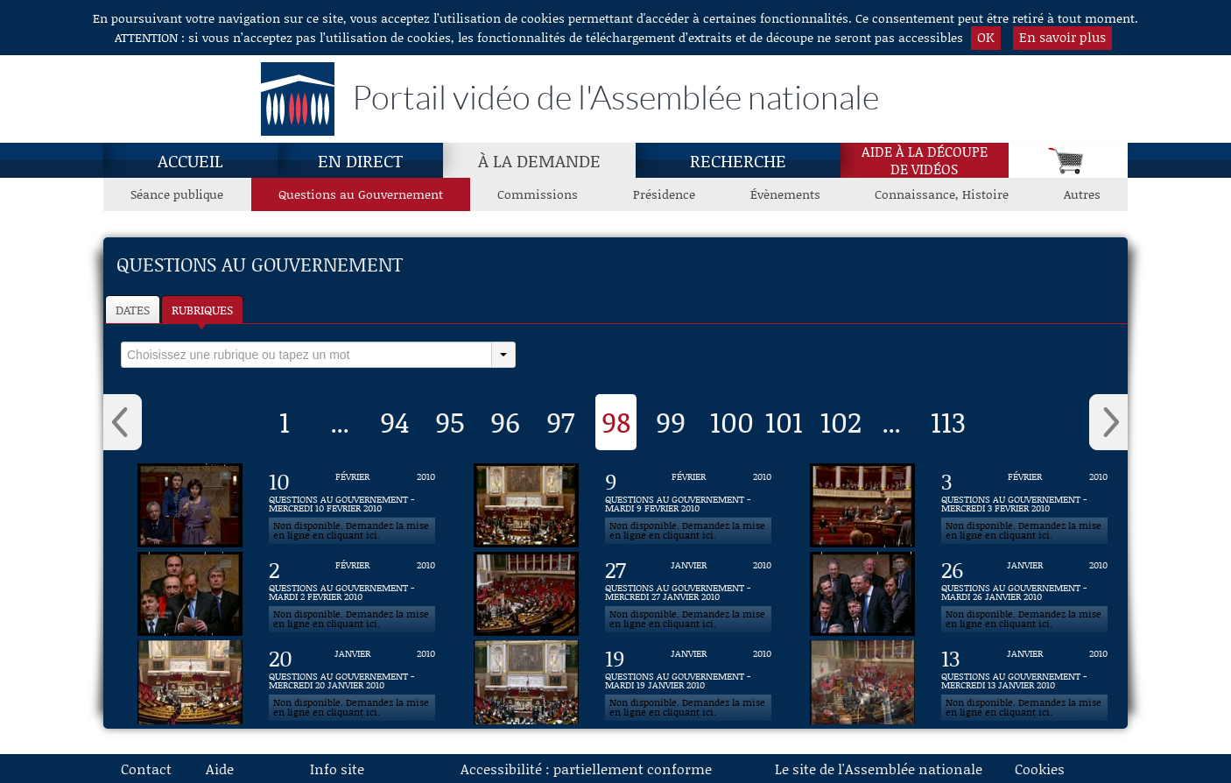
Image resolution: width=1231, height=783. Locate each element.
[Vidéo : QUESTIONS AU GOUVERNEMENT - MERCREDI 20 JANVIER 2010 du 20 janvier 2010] (352, 682)
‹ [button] (122, 422)
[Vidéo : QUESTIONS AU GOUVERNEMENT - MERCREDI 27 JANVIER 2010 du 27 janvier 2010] (688, 594)
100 (732, 421)
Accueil (190, 160)
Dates (133, 309)
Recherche (738, 160)
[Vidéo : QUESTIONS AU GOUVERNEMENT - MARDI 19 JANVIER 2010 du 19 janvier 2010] (688, 682)
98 (615, 421)
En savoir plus (1062, 36)
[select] (306, 355)
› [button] (1108, 422)
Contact (146, 768)
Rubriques (202, 309)
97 (560, 421)
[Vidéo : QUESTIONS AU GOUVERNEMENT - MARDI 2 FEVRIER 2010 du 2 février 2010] (352, 594)
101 (784, 421)
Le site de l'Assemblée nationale (878, 768)
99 (671, 421)
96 (505, 421)
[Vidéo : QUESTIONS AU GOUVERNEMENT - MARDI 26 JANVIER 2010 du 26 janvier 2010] (1024, 594)
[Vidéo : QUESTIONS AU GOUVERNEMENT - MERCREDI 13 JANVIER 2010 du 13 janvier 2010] (1024, 682)
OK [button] (986, 36)
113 (948, 421)
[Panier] (1068, 160)
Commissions (537, 194)
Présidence (664, 194)
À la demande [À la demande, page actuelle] (539, 160)
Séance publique (176, 194)
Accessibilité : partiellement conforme (586, 768)
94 (395, 421)
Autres (1082, 194)
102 (841, 421)
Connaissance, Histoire (942, 194)
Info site (337, 768)
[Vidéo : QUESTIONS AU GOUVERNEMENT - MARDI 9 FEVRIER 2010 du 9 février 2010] (688, 505)
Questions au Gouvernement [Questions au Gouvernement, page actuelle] (360, 194)
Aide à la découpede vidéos (925, 160)
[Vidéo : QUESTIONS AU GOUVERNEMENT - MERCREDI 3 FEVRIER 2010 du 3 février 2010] (1024, 505)
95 (450, 421)
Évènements (785, 194)
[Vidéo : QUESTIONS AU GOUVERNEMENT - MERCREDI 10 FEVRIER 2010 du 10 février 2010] (352, 505)
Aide (220, 768)
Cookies (1040, 768)
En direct (360, 160)
